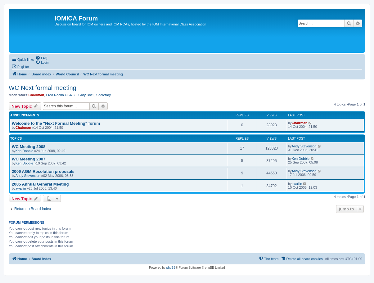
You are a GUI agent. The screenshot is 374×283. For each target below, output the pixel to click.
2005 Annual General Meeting (40, 184)
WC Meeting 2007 (28, 159)
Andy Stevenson (304, 146)
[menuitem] (41, 58)
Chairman (36, 95)
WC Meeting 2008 (28, 146)
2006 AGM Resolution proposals (43, 171)
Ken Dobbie (25, 151)
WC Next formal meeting (42, 87)
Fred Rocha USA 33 (61, 95)
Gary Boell (86, 95)
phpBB (171, 267)
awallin (21, 188)
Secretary (103, 95)
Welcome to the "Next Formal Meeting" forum (56, 123)
